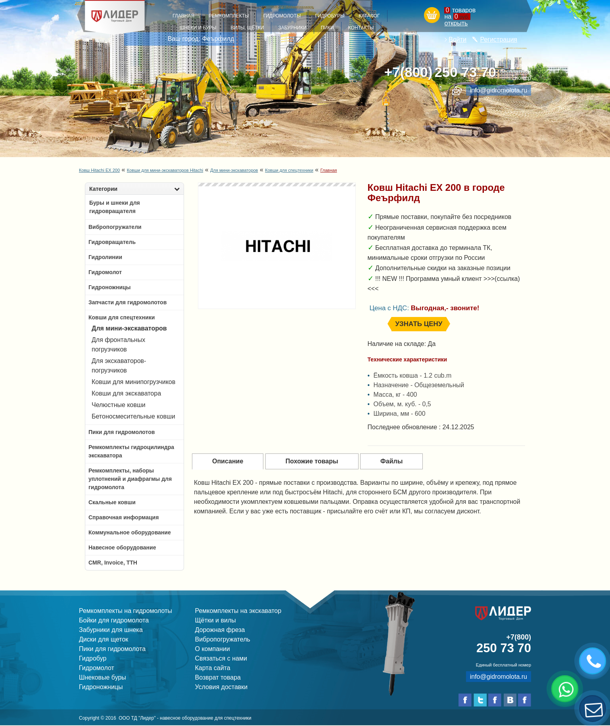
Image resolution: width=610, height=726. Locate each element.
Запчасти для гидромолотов (127, 302)
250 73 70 (440, 72)
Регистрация (498, 39)
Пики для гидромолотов (121, 432)
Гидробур (92, 658)
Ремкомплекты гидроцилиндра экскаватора (131, 451)
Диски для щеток (103, 639)
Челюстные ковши (119, 404)
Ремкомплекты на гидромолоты (125, 610)
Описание (227, 461)
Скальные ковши (112, 502)
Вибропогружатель (222, 639)
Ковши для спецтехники (289, 170)
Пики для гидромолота (112, 648)
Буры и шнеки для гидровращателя (114, 207)
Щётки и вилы (215, 620)
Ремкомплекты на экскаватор (238, 610)
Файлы (391, 461)
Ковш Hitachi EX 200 (99, 170)
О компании (212, 648)
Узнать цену (419, 324)
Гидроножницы (109, 287)
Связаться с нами (221, 658)
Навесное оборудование (122, 547)
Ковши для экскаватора (126, 393)
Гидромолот (105, 272)
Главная (328, 170)
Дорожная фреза (220, 629)
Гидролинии (105, 257)
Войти (457, 39)
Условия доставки (221, 687)
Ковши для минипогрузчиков (133, 381)
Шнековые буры (102, 677)
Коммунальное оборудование (129, 532)
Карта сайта (212, 668)
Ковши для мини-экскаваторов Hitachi (165, 170)
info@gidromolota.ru (498, 90)
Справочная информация (123, 517)
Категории (134, 189)
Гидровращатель (112, 242)
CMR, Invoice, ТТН (112, 562)
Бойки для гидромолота (114, 620)
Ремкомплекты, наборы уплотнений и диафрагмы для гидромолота (130, 478)
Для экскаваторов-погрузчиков (119, 365)
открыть (456, 23)
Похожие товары (312, 461)
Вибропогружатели (115, 227)
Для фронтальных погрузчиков (118, 344)
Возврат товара (218, 677)
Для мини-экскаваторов (234, 170)
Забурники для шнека (111, 629)
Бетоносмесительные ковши (133, 416)
